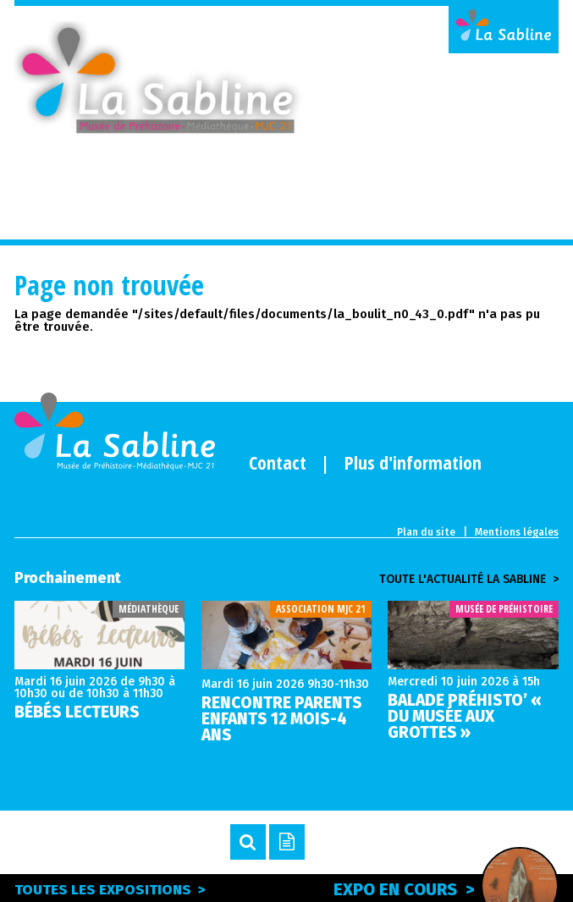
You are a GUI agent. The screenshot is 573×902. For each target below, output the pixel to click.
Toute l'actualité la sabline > (469, 580)
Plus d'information (413, 462)
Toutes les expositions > (110, 890)
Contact (277, 462)
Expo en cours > (446, 886)
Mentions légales (517, 532)
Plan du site (426, 532)
